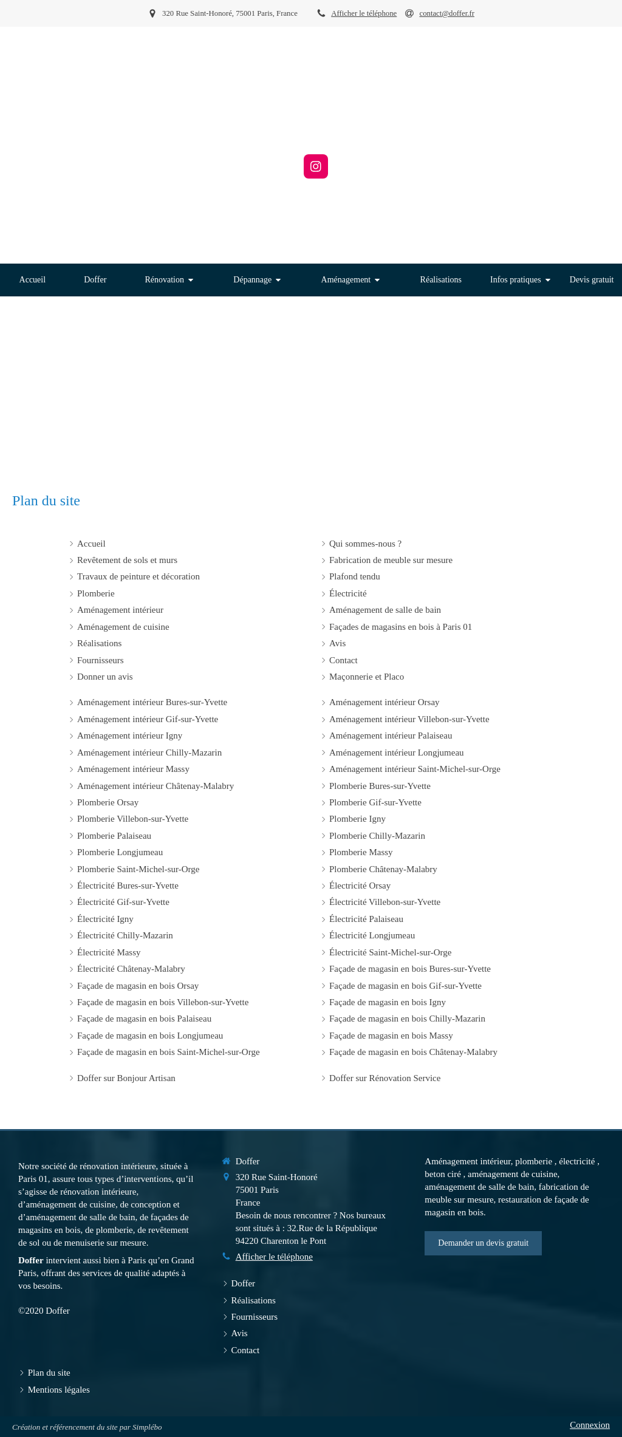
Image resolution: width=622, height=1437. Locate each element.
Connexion (590, 1425)
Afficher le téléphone (364, 13)
